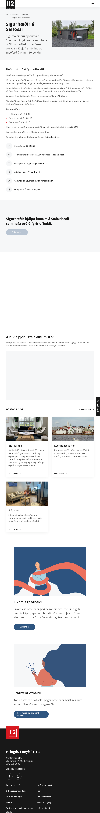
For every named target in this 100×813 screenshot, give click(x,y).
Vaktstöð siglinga (45, 802)
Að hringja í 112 (13, 785)
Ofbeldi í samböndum (15, 791)
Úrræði (25, 14)
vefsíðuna (40, 127)
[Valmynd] (92, 3)
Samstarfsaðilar (44, 796)
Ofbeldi (15, 14)
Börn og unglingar (14, 796)
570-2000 (15, 763)
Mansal (9, 802)
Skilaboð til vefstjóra (15, 768)
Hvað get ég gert (44, 785)
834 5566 (73, 127)
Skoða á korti (57, 154)
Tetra (39, 791)
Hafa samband (43, 808)
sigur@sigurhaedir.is (49, 137)
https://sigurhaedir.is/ (32, 172)
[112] (10, 3)
